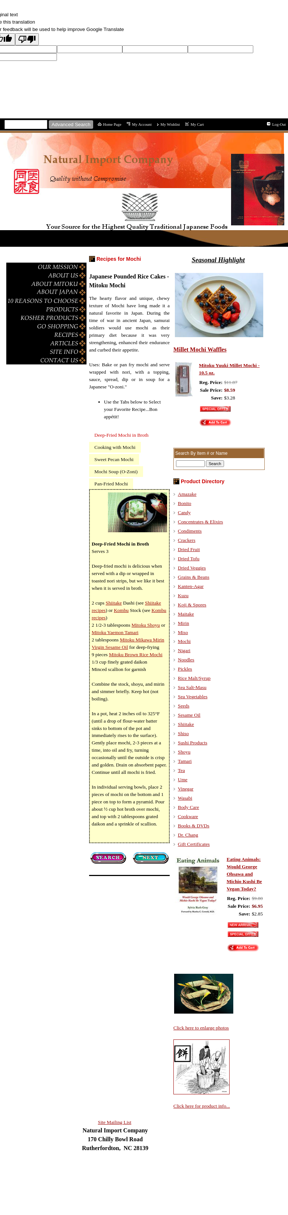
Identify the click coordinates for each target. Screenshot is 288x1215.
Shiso (183, 733)
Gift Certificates (194, 844)
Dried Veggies (192, 568)
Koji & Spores (192, 605)
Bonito (184, 503)
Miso (183, 632)
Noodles (186, 659)
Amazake (187, 494)
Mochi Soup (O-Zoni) (116, 471)
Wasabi (185, 798)
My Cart (197, 124)
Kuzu (183, 595)
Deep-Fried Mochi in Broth (121, 435)
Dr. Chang (188, 835)
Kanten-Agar (191, 586)
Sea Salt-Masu (192, 687)
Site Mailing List (114, 1122)
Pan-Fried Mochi (111, 484)
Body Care (188, 807)
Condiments (189, 531)
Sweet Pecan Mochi (113, 459)
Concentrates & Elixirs (200, 522)
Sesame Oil (189, 715)
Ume (182, 779)
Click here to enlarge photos (201, 1028)
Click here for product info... (201, 1106)
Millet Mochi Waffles (200, 349)
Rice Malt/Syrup (194, 678)
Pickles (185, 669)
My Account (142, 124)
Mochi (184, 641)
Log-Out (279, 124)
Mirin (183, 623)
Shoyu (184, 752)
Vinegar (185, 789)
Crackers (186, 540)
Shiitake (186, 724)
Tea (181, 770)
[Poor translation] (27, 39)
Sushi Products (192, 742)
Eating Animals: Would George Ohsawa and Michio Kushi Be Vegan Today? (244, 874)
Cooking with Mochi (114, 447)
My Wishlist (170, 124)
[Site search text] (25, 124)
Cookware (188, 816)
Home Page (112, 124)
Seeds (183, 706)
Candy (184, 512)
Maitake (186, 614)
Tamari (185, 761)
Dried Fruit (189, 549)
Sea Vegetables (192, 696)
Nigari (184, 650)
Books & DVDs (193, 825)
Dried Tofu (188, 558)
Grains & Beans (193, 577)
